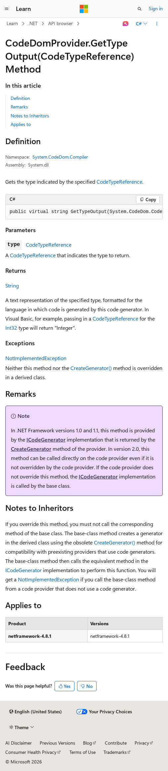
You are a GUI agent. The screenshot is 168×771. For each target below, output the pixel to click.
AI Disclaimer (18, 743)
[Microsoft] (84, 9)
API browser (60, 23)
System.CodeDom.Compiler (60, 157)
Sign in (156, 8)
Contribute (116, 743)
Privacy (142, 743)
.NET (32, 23)
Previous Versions (57, 743)
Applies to (21, 124)
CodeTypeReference (119, 181)
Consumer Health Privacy (31, 752)
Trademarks (115, 752)
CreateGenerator (31, 448)
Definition (20, 98)
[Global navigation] (6, 9)
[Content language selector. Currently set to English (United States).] (35, 711)
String (12, 285)
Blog (87, 743)
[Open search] (139, 9)
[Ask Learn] (125, 23)
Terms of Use (82, 752)
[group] (84, 212)
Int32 (11, 327)
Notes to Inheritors (30, 115)
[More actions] (157, 23)
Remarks (19, 107)
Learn (12, 23)
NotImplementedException (35, 358)
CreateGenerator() (91, 367)
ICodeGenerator (45, 439)
